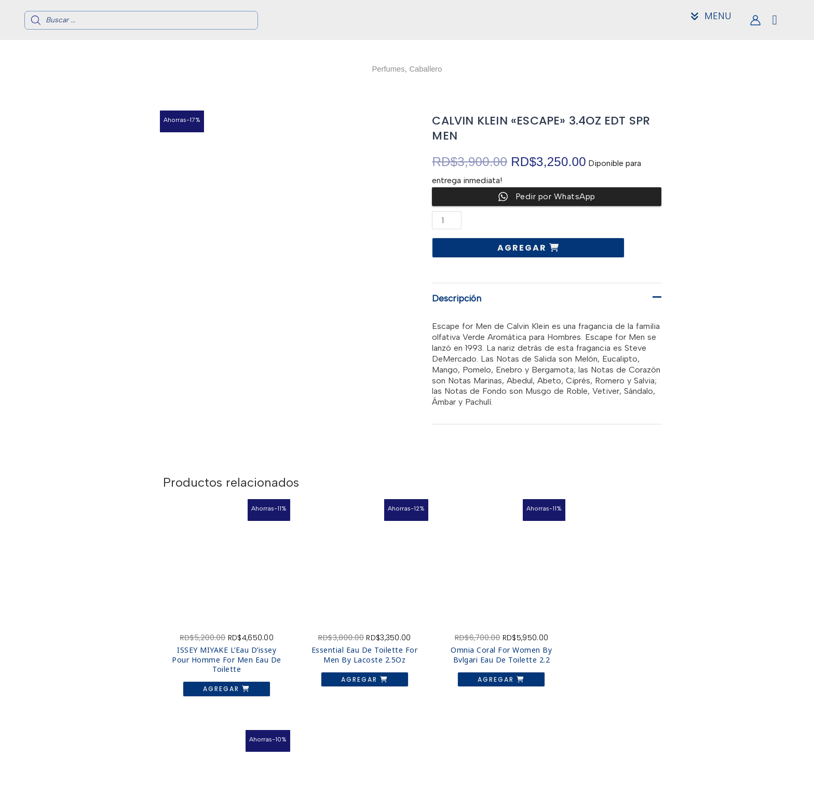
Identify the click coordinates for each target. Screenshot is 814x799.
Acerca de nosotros (623, 770)
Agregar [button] (217, 678)
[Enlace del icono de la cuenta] (755, 20)
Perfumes (386, 68)
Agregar (523, 248)
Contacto (623, 778)
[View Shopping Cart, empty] (783, 20)
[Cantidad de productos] (447, 220)
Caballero (426, 68)
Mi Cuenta (623, 787)
